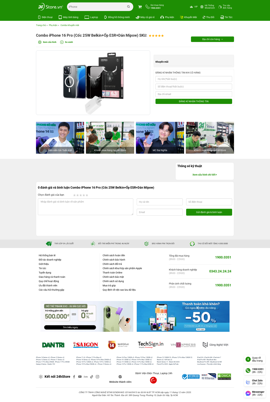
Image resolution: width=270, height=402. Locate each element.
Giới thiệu (44, 264)
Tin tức (42, 268)
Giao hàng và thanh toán (52, 277)
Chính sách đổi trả (112, 264)
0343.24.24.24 (220, 271)
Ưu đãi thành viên (48, 285)
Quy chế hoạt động (49, 281)
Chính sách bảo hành (114, 259)
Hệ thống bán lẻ (47, 255)
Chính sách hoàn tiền (114, 255)
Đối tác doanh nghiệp (50, 259)
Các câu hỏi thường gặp (51, 289)
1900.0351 (223, 257)
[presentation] (66, 225)
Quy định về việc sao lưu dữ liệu (119, 289)
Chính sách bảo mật (113, 277)
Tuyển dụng (45, 272)
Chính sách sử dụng (113, 281)
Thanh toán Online (112, 272)
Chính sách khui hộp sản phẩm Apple (122, 268)
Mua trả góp (109, 285)
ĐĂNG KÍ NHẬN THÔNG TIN (194, 101)
